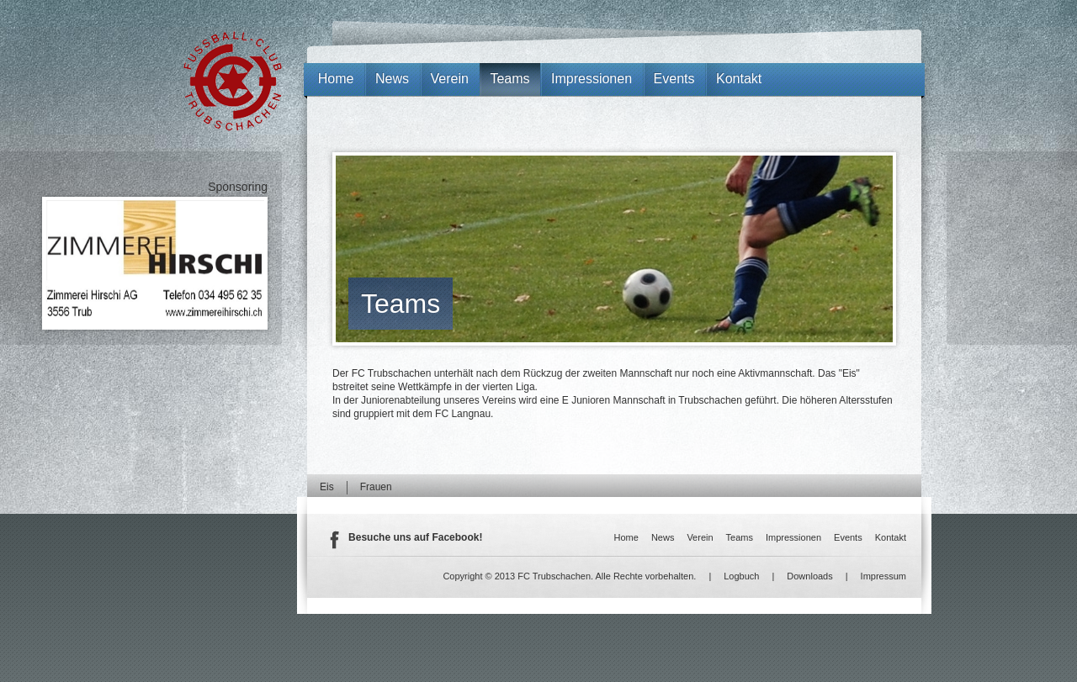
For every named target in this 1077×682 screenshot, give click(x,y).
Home (336, 78)
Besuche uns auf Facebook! (415, 537)
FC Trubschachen (232, 81)
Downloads (809, 576)
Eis (327, 487)
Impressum (883, 576)
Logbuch (741, 576)
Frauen (376, 487)
